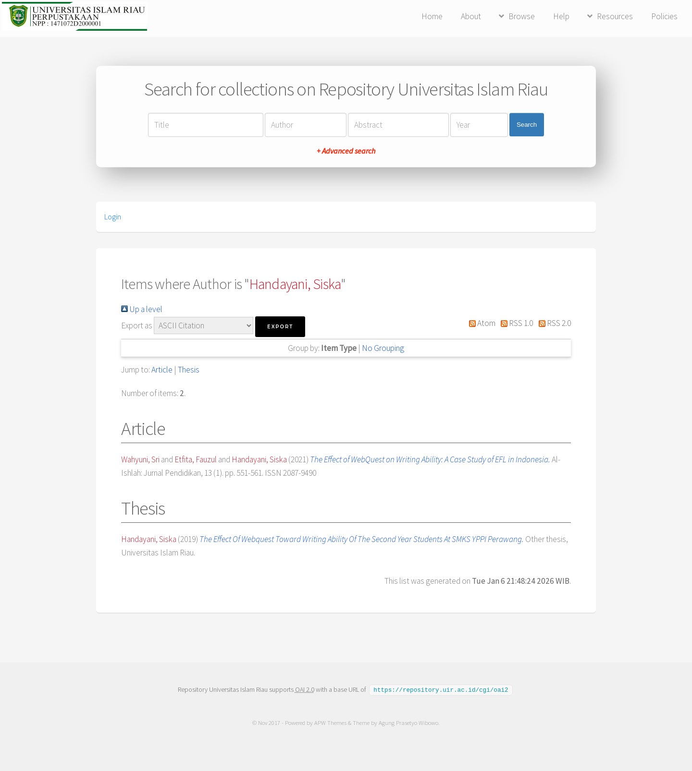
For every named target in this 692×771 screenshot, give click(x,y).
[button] (280, 326)
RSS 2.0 (552, 323)
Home (432, 16)
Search (527, 124)
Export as (136, 325)
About (471, 16)
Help (561, 16)
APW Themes (330, 722)
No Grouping (383, 348)
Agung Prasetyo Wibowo (408, 722)
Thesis (188, 369)
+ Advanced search (346, 151)
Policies (664, 16)
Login (112, 216)
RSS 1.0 (515, 323)
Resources (615, 16)
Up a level (141, 309)
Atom (480, 323)
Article (162, 369)
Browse (521, 16)
